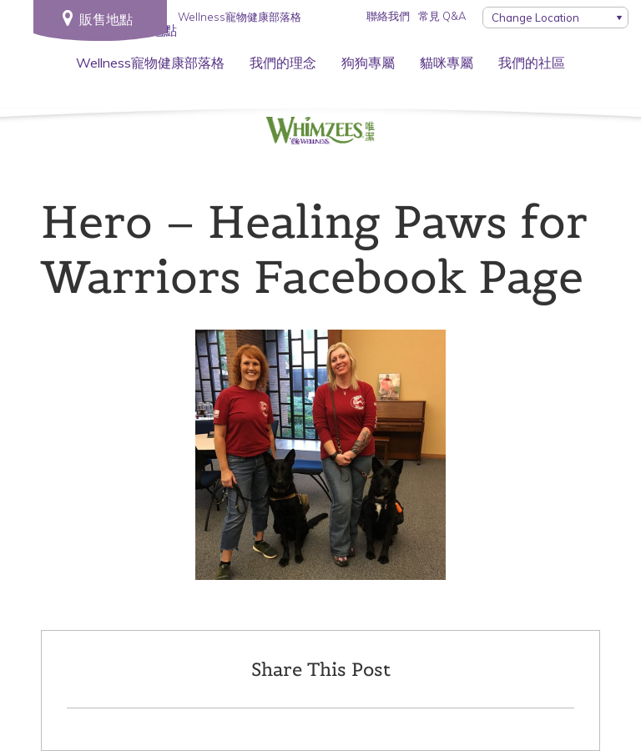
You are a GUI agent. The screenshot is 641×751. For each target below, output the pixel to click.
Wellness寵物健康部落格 (150, 62)
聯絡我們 (388, 16)
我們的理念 (283, 62)
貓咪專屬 (446, 62)
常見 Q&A (442, 16)
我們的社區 (531, 62)
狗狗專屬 (368, 62)
